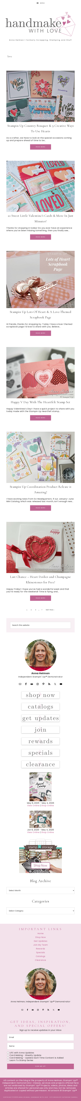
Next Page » (50, 610)
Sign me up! (40, 1066)
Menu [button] (42, 3)
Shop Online (47, 805)
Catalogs (40, 956)
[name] (40, 1046)
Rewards (40, 948)
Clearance (40, 960)
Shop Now (40, 937)
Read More (40, 147)
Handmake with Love (40, 24)
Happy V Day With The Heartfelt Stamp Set (40, 402)
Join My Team (40, 944)
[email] (40, 1037)
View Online (33, 805)
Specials (40, 952)
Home (40, 933)
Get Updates (40, 941)
